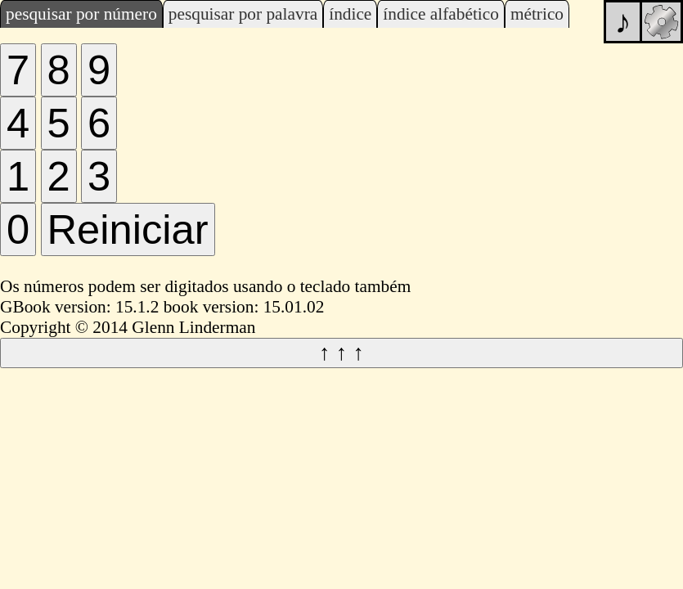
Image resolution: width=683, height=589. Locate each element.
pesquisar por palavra (243, 14)
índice (350, 14)
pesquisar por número (81, 14)
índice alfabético (441, 14)
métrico (537, 14)
